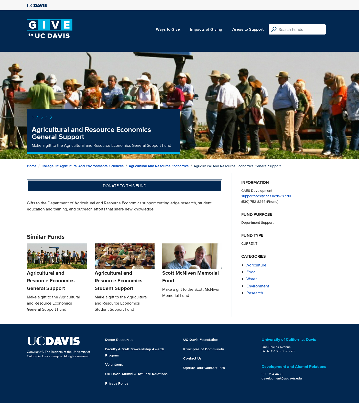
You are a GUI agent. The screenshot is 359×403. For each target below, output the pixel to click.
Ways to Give (168, 29)
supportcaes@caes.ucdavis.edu (266, 195)
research (254, 293)
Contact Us (192, 358)
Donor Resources (119, 339)
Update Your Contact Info (204, 367)
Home (31, 166)
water (251, 279)
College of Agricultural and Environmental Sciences (82, 166)
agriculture (256, 265)
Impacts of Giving (206, 29)
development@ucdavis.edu (282, 378)
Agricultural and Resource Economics (159, 166)
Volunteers (114, 364)
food (251, 272)
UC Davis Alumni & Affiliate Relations (136, 373)
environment (257, 286)
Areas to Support (248, 29)
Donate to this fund (124, 186)
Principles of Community (203, 349)
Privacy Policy (116, 383)
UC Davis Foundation (200, 339)
